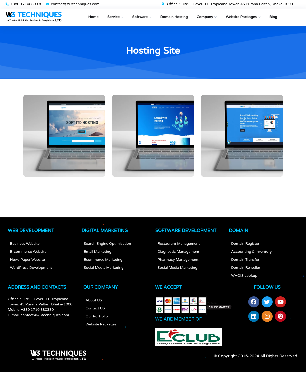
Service (113, 17)
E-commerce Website (28, 254)
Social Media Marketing (104, 270)
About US (94, 302)
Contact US (95, 310)
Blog (273, 17)
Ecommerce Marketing (103, 262)
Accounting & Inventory (251, 254)
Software (140, 17)
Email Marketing (97, 254)
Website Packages (241, 17)
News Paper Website (27, 262)
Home (93, 17)
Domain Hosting (174, 17)
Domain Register (245, 246)
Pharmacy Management (178, 262)
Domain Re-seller (245, 270)
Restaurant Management (179, 246)
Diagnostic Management (178, 254)
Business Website (25, 246)
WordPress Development (31, 270)
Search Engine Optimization (107, 246)
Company (205, 17)
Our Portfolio (97, 318)
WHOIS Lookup (244, 278)
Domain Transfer (245, 262)
